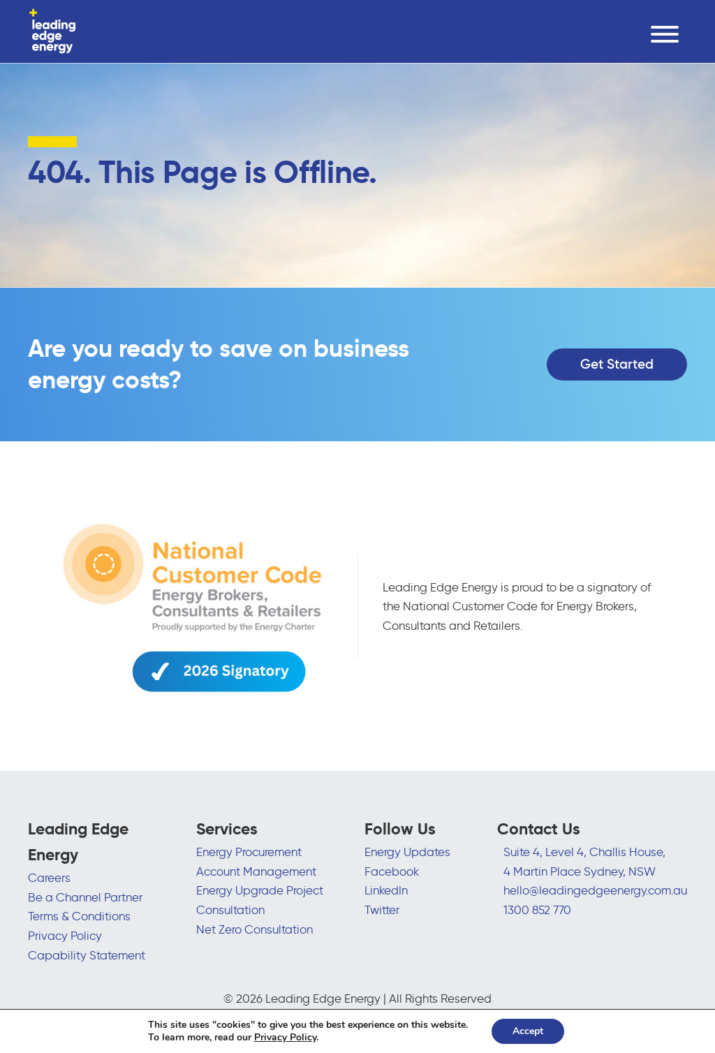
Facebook (391, 871)
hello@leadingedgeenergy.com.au (595, 890)
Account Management (256, 871)
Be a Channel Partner (85, 897)
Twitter (381, 909)
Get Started (617, 364)
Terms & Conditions (79, 915)
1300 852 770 (537, 909)
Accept (528, 1031)
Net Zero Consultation (254, 929)
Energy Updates (407, 851)
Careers (49, 877)
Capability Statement (86, 955)
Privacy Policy (65, 935)
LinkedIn (386, 890)
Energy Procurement (249, 851)
